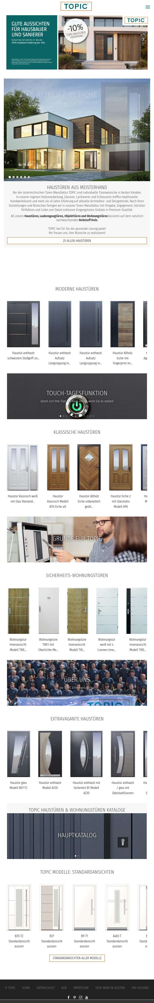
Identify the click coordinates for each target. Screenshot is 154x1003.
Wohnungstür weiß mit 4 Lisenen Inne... (106, 645)
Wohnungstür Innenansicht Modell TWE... (18, 645)
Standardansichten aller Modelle (77, 958)
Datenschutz (46, 988)
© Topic (10, 988)
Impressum (80, 988)
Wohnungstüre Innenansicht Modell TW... (77, 645)
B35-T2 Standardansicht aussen (19, 941)
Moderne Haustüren (77, 289)
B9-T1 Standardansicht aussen (84, 941)
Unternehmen (77, 277)
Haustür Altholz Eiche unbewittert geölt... (89, 501)
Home (26, 988)
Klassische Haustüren (77, 432)
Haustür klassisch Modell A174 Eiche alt (57, 501)
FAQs (77, 269)
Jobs (77, 260)
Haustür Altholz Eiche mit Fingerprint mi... (122, 358)
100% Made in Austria (110, 988)
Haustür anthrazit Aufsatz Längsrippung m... (60, 358)
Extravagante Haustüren (77, 719)
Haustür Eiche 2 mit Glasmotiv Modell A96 (121, 501)
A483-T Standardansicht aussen (117, 941)
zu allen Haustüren (77, 241)
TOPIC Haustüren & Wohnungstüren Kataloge (77, 810)
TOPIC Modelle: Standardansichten (77, 872)
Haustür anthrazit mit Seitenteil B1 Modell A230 (86, 788)
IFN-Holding (140, 988)
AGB (64, 988)
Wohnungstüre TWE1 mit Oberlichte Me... (48, 645)
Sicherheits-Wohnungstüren (77, 575)
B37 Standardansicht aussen (51, 941)
